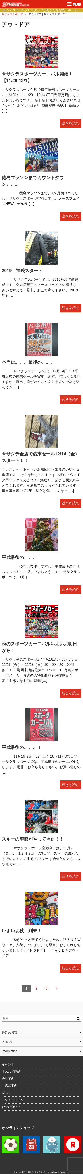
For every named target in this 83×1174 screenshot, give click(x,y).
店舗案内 (11, 1085)
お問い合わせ (11, 1107)
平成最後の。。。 (19, 557)
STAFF (6, 1093)
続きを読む (70, 123)
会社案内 (8, 1078)
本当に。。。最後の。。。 (28, 362)
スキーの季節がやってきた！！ (33, 839)
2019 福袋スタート (22, 270)
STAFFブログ (14, 1100)
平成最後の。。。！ (22, 747)
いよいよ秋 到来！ (22, 930)
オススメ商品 (11, 1071)
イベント (8, 1064)
